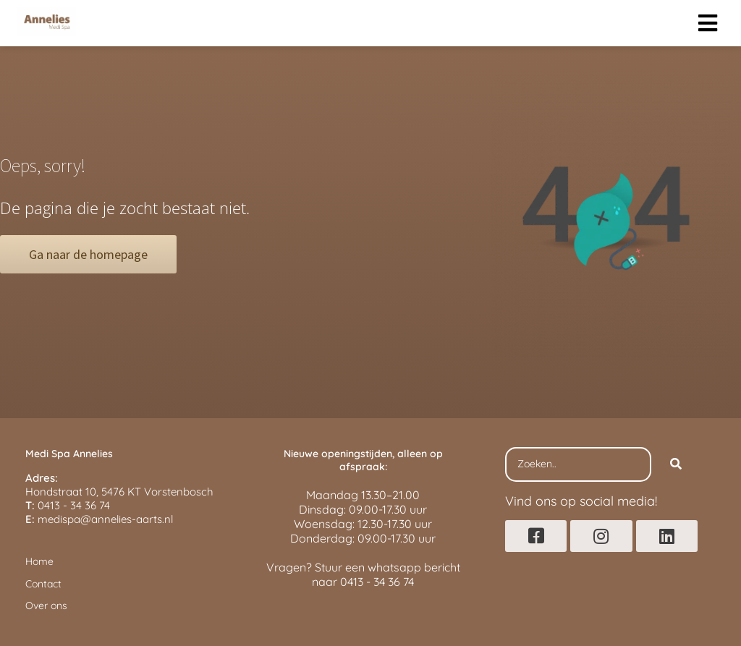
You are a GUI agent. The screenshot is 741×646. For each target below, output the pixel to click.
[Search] (676, 464)
